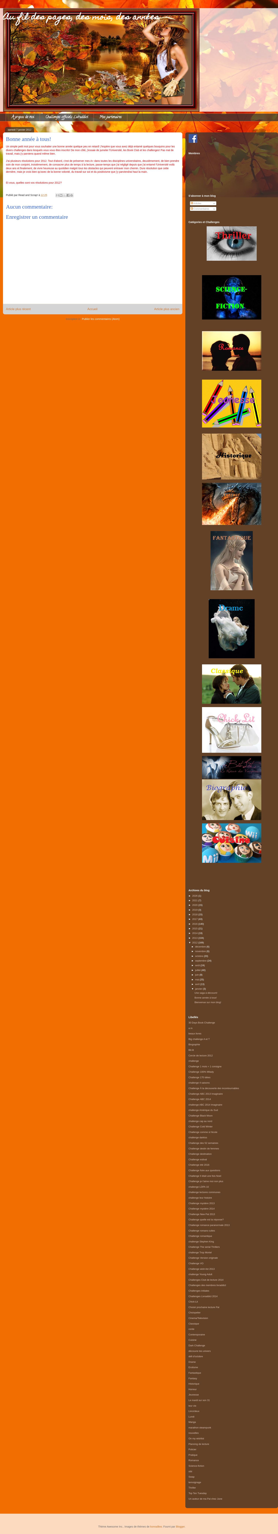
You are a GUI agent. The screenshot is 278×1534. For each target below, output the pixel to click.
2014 (195, 933)
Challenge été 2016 (198, 1164)
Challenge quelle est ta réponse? (206, 1219)
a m (190, 1028)
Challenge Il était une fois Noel (204, 1176)
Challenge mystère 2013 (201, 1203)
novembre (200, 951)
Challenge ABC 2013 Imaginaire (205, 1093)
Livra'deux (193, 1411)
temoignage (194, 1482)
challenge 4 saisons (199, 1082)
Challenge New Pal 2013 (201, 1214)
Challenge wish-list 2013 (201, 1269)
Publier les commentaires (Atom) (101, 318)
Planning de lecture (198, 1444)
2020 (195, 905)
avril (197, 984)
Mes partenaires (110, 117)
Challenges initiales (198, 1290)
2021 (195, 900)
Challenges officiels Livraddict (66, 117)
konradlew (156, 1526)
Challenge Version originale (203, 1257)
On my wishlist (196, 1438)
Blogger (180, 1526)
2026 (195, 895)
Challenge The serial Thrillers (204, 1247)
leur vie (192, 1405)
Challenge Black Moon (200, 1115)
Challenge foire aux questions (204, 1170)
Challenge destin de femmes (203, 1148)
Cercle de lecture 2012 (200, 1055)
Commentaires (200, 208)
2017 (195, 919)
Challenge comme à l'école (202, 1132)
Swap (191, 1476)
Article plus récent (18, 309)
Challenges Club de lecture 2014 (206, 1279)
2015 (195, 928)
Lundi (191, 1416)
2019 (195, 909)
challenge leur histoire (200, 1197)
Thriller (192, 1487)
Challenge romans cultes (201, 1230)
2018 (195, 914)
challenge (193, 1061)
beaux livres (194, 1033)
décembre (200, 946)
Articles (196, 203)
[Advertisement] (231, 871)
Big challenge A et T (199, 1039)
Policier (192, 1449)
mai (197, 979)
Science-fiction (196, 1465)
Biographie (194, 1044)
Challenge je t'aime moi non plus (205, 1181)
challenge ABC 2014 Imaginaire (205, 1104)
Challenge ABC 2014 (199, 1099)
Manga (192, 1422)
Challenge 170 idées (199, 1077)
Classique (193, 1323)
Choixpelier (194, 1312)
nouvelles (193, 1433)
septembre (201, 960)
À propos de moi (22, 117)
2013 (195, 938)
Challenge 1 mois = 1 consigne (204, 1066)
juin (197, 974)
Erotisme (193, 1367)
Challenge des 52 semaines (203, 1143)
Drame (192, 1362)
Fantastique (194, 1372)
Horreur (192, 1389)
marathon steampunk (199, 1427)
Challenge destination (200, 1154)
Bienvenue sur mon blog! (207, 1002)
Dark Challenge (196, 1345)
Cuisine (192, 1340)
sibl (190, 1471)
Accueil (92, 309)
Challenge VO (195, 1263)
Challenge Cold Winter (200, 1126)
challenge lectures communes (204, 1192)
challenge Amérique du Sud (203, 1110)
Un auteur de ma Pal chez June (205, 1498)
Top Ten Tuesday (197, 1493)
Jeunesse (193, 1394)
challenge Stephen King (201, 1241)
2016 (195, 924)
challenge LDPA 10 (198, 1186)
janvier (199, 988)
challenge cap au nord (200, 1121)
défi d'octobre (195, 1356)
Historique (193, 1383)
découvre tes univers (199, 1351)
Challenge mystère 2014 (201, 1208)
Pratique (192, 1455)
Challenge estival (197, 1159)
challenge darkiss (197, 1137)
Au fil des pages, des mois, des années (81, 18)
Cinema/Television (198, 1318)
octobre (199, 956)
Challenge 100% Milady (201, 1071)
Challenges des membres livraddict (207, 1285)
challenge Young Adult (200, 1274)
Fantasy (192, 1378)
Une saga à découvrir (205, 992)
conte (191, 1329)
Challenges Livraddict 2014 (203, 1296)
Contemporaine (196, 1334)
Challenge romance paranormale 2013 (209, 1225)
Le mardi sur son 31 (199, 1400)
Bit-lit (191, 1050)
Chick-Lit (193, 1301)
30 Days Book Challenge (201, 1022)
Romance (193, 1460)
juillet (198, 970)
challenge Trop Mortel (200, 1252)
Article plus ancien (166, 309)
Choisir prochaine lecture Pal (203, 1307)
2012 (195, 942)
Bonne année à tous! (205, 997)
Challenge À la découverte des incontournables (213, 1088)
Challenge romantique (200, 1236)
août (198, 965)
